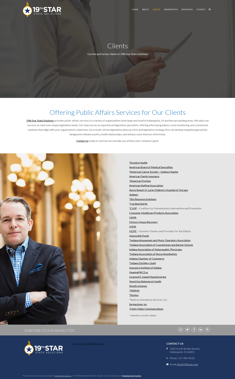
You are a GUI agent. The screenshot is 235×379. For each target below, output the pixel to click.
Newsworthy (171, 9)
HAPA (132, 217)
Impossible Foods (139, 235)
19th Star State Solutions (40, 120)
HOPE (133, 231)
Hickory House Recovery (143, 222)
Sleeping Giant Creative (131, 376)
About (145, 9)
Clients (156, 9)
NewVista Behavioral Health (145, 281)
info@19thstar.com (187, 364)
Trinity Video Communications (146, 308)
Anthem (133, 194)
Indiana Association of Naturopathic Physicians (155, 249)
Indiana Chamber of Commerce (146, 258)
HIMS (132, 226)
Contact (200, 9)
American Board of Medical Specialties (151, 167)
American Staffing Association (146, 185)
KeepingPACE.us (138, 272)
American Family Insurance (144, 176)
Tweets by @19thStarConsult (88, 343)
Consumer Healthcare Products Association (153, 212)
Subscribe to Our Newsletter (49, 330)
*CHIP (133, 208)
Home (135, 9)
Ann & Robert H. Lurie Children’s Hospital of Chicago (158, 190)
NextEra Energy (138, 285)
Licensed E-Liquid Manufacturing (147, 276)
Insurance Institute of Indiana (145, 267)
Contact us (82, 140)
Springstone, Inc (138, 304)
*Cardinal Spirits (138, 203)
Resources (187, 9)
